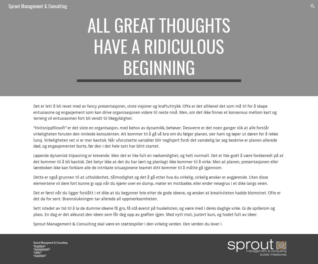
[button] (312, 6)
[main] (159, 48)
